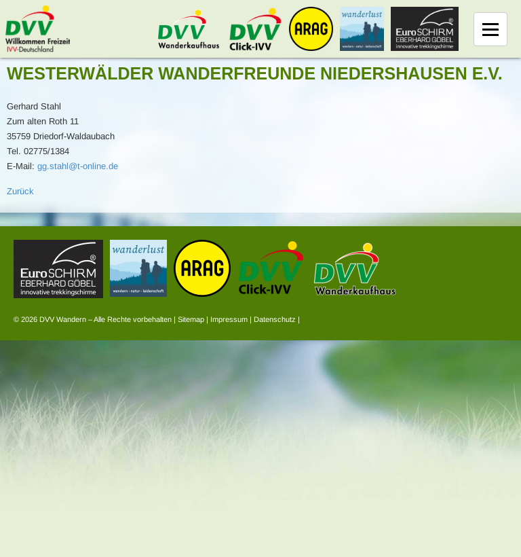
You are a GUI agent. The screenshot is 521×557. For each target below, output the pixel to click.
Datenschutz (275, 319)
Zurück (20, 191)
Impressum (229, 319)
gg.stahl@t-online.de (77, 166)
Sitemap (191, 319)
